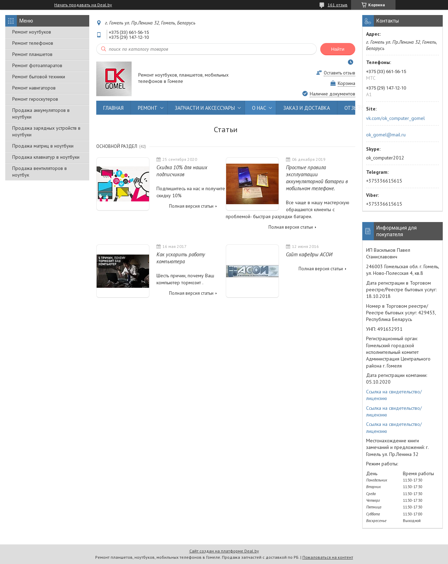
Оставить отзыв (339, 73)
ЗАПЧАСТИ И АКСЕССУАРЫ (205, 107)
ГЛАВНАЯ (113, 107)
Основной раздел (116, 146)
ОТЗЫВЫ (354, 107)
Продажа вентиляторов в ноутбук (39, 171)
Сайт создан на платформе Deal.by (224, 551)
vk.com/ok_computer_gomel (395, 118)
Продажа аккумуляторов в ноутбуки (41, 113)
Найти (337, 49)
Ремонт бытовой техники (38, 76)
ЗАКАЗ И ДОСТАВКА (306, 107)
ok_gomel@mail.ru (386, 134)
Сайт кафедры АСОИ (309, 254)
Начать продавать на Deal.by (83, 4)
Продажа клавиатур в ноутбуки (45, 157)
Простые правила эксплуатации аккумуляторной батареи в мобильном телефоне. (317, 178)
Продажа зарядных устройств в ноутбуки (46, 131)
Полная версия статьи (191, 206)
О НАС (259, 107)
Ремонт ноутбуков (31, 32)
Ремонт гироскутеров (35, 99)
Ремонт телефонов (32, 43)
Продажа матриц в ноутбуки (43, 146)
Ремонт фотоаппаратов (37, 65)
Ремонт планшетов (32, 54)
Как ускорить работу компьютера (180, 258)
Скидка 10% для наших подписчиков (181, 171)
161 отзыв (338, 4)
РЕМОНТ (148, 107)
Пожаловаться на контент (327, 557)
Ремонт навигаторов (34, 88)
